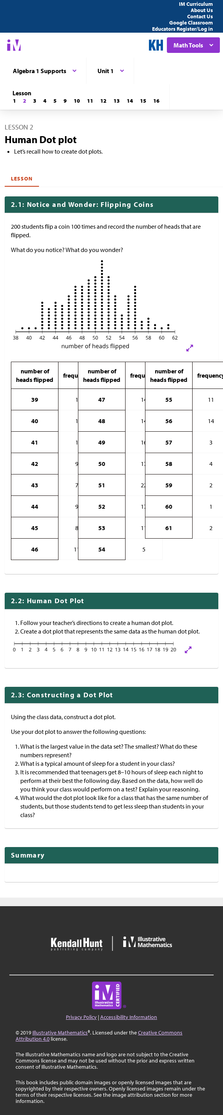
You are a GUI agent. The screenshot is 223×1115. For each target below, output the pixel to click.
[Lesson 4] (45, 100)
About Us (202, 10)
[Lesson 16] (156, 100)
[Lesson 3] (35, 100)
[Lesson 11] (90, 100)
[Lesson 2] (24, 100)
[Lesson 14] (129, 100)
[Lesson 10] (76, 100)
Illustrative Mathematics (60, 1032)
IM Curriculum (196, 4)
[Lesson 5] (55, 100)
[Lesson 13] (116, 100)
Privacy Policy (81, 1016)
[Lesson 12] (103, 100)
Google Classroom (191, 22)
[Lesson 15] (143, 100)
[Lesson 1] (14, 100)
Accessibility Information (128, 1016)
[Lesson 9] (65, 100)
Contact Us (200, 16)
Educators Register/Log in (182, 29)
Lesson (22, 178)
